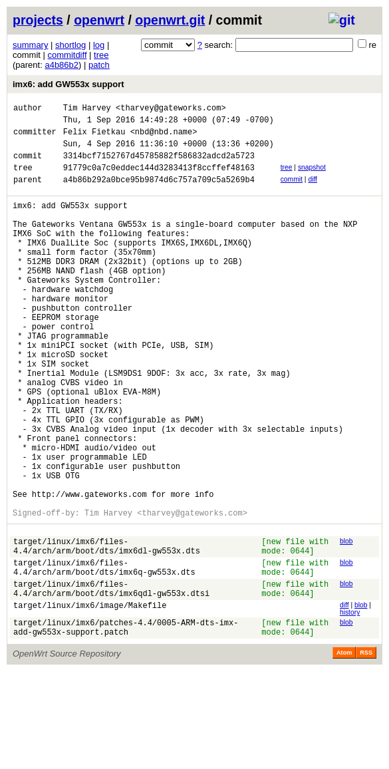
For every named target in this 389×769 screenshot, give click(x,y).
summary (30, 45)
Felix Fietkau (94, 137)
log (98, 45)
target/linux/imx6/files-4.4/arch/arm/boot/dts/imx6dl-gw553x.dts (106, 630)
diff (312, 191)
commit (292, 191)
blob (346, 623)
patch (99, 65)
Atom (344, 750)
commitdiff (67, 55)
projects (38, 20)
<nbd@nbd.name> (163, 137)
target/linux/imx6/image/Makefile (89, 700)
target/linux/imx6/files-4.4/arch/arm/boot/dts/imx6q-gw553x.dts (104, 656)
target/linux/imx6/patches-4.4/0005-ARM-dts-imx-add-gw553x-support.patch (125, 723)
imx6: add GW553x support (68, 84)
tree (101, 55)
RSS (366, 750)
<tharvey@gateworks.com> (171, 109)
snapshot (312, 177)
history (350, 706)
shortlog (70, 45)
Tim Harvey (87, 109)
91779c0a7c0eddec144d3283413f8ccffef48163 (159, 179)
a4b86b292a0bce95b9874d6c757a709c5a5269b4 (159, 193)
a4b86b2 (61, 65)
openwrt (99, 20)
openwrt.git (170, 20)
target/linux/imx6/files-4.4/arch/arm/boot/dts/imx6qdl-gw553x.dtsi (111, 681)
